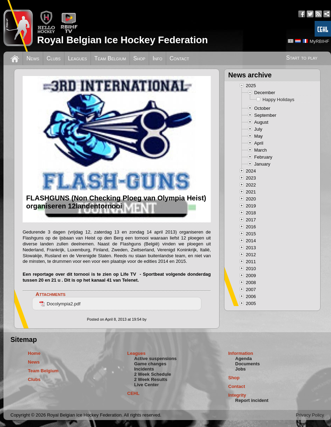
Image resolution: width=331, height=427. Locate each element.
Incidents (144, 369)
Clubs (54, 58)
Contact (179, 58)
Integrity (237, 395)
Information (240, 353)
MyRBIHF (319, 41)
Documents (247, 363)
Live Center (146, 384)
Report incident (251, 400)
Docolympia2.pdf (59, 303)
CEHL (133, 393)
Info (157, 58)
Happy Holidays (278, 99)
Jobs (240, 369)
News (32, 58)
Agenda (243, 358)
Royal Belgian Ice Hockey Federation (122, 40)
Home (34, 353)
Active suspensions (155, 358)
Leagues (77, 58)
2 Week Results (150, 379)
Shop (139, 58)
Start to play (301, 58)
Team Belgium (110, 58)
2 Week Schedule (152, 374)
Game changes (150, 363)
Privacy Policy (310, 415)
